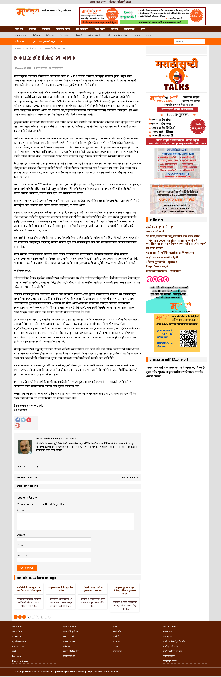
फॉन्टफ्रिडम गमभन (169, 661)
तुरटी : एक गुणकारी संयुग (160, 227)
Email (21, 545)
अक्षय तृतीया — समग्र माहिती (162, 257)
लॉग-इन (114, 29)
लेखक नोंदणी (100, 29)
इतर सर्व (148, 35)
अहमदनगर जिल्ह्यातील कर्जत (60, 588)
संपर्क (143, 29)
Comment (23, 510)
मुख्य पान (19, 29)
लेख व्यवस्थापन (82, 29)
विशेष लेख (36, 35)
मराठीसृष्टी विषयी (63, 29)
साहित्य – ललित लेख (94, 35)
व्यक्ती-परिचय (57, 68)
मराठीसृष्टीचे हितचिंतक (70, 631)
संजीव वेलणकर (41, 68)
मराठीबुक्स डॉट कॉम (170, 646)
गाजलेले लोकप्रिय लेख (71, 651)
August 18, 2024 (24, 68)
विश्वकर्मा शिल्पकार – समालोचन (163, 271)
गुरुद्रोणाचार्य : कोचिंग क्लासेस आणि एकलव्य (170, 252)
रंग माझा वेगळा (154, 248)
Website (22, 555)
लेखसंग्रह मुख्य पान (21, 35)
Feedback (16, 656)
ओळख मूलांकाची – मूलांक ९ (161, 262)
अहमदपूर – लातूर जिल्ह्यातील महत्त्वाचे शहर (125, 590)
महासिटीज (117, 636)
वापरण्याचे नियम (18, 646)
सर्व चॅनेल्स (46, 29)
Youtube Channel (170, 627)
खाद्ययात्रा (116, 641)
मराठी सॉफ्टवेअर (69, 656)
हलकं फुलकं (136, 35)
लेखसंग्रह (32, 29)
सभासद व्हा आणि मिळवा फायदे (169, 360)
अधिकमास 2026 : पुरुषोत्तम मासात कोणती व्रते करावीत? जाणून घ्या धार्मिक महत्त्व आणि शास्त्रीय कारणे (176, 242)
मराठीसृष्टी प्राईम (169, 656)
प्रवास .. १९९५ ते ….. (70, 636)
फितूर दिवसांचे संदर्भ (157, 266)
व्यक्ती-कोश (117, 631)
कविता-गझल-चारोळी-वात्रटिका (117, 35)
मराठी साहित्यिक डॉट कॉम (172, 651)
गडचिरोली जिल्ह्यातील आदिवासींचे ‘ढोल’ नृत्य (29, 588)
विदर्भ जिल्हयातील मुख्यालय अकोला (93, 588)
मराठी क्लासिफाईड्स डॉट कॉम (174, 641)
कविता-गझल (117, 651)
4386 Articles (69, 438)
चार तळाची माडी (155, 231)
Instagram (168, 636)
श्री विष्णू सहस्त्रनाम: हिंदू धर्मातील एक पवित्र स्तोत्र (173, 236)
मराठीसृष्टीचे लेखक (69, 627)
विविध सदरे (78, 35)
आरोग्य (115, 646)
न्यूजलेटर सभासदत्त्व (19, 641)
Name (21, 534)
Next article (130, 477)
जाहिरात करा (129, 29)
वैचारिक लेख (50, 35)
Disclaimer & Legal (20, 661)
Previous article (27, 477)
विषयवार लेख (64, 35)
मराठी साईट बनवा (69, 641)
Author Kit (16, 636)
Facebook (167, 631)
